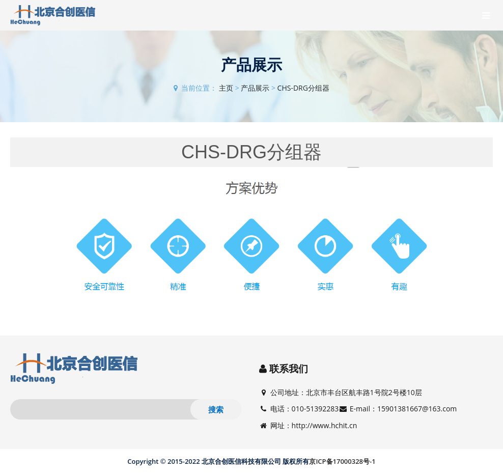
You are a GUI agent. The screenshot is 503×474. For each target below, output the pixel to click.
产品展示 (255, 88)
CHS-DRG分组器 (303, 88)
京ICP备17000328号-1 (342, 461)
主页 (226, 88)
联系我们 (288, 368)
